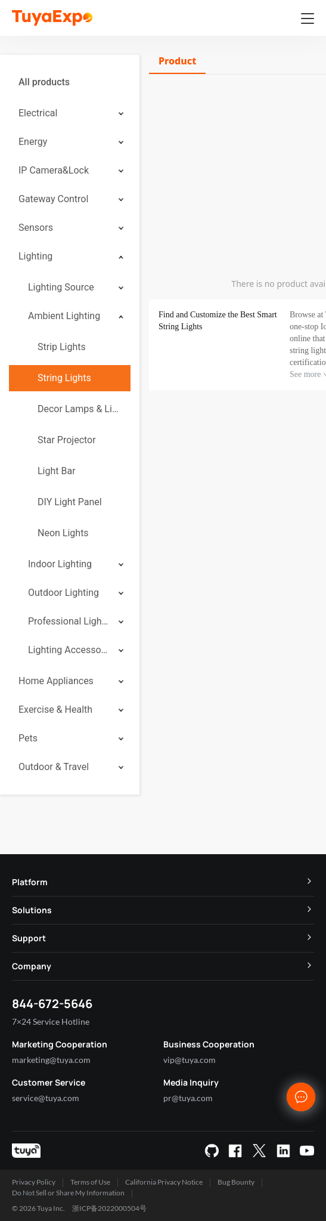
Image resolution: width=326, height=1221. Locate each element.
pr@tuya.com (188, 1098)
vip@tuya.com (189, 1060)
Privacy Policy (33, 1181)
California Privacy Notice (164, 1181)
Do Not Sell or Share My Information (68, 1192)
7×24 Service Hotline (50, 1021)
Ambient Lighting (64, 316)
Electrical (37, 113)
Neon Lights (63, 533)
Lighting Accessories (69, 650)
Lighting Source (61, 287)
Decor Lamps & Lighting (79, 409)
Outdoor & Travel (53, 766)
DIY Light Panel (70, 502)
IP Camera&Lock (53, 170)
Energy (32, 141)
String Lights (64, 378)
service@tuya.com (45, 1098)
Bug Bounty (236, 1181)
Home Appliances (56, 681)
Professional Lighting (69, 621)
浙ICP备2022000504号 (109, 1208)
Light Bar (57, 471)
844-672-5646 (52, 1004)
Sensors (35, 227)
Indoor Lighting (60, 564)
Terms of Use (90, 1181)
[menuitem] (70, 82)
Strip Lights (62, 347)
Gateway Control (53, 199)
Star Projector (67, 440)
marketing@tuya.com (51, 1060)
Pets (28, 738)
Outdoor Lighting (63, 592)
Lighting (35, 256)
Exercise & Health (55, 709)
